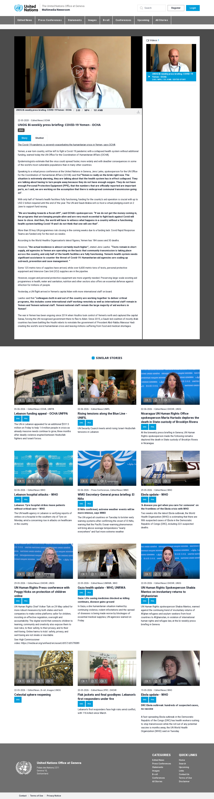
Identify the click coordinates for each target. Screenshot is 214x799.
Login (193, 8)
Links (181, 771)
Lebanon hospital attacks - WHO (36, 494)
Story (24, 138)
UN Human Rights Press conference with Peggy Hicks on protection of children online (42, 592)
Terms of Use (185, 778)
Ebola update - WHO (154, 494)
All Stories (162, 20)
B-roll (106, 20)
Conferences (123, 20)
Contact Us (184, 774)
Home (182, 760)
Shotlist (39, 138)
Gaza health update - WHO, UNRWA (101, 587)
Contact (22, 796)
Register (176, 8)
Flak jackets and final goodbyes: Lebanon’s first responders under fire (107, 697)
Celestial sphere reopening (32, 694)
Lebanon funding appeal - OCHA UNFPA (41, 413)
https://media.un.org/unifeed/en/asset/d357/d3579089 (50, 643)
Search (182, 763)
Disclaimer (184, 781)
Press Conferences (50, 20)
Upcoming (143, 20)
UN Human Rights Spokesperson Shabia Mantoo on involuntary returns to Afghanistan (168, 592)
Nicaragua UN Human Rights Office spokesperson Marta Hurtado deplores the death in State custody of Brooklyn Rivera (170, 418)
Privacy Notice (54, 796)
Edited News (25, 20)
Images (92, 20)
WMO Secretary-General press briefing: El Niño (106, 497)
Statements (75, 20)
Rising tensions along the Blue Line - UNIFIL (102, 415)
